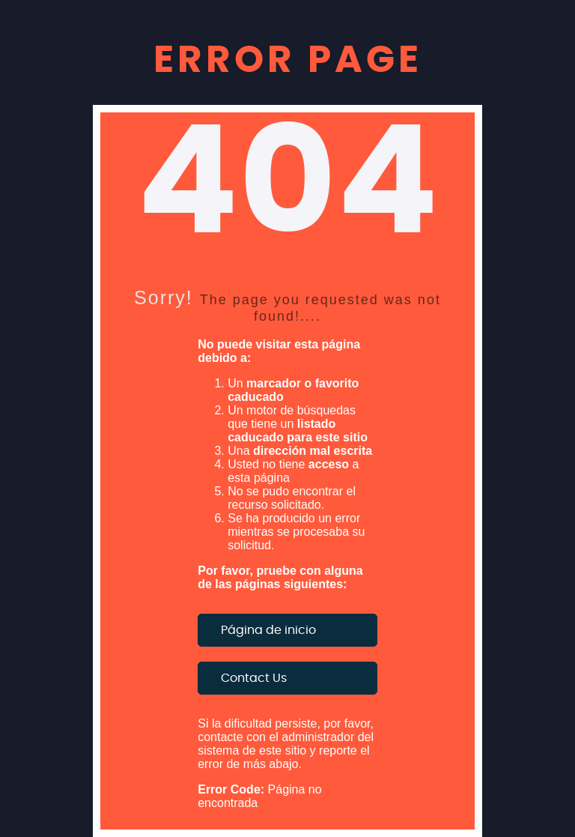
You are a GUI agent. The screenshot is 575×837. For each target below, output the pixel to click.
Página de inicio (268, 630)
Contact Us (254, 678)
